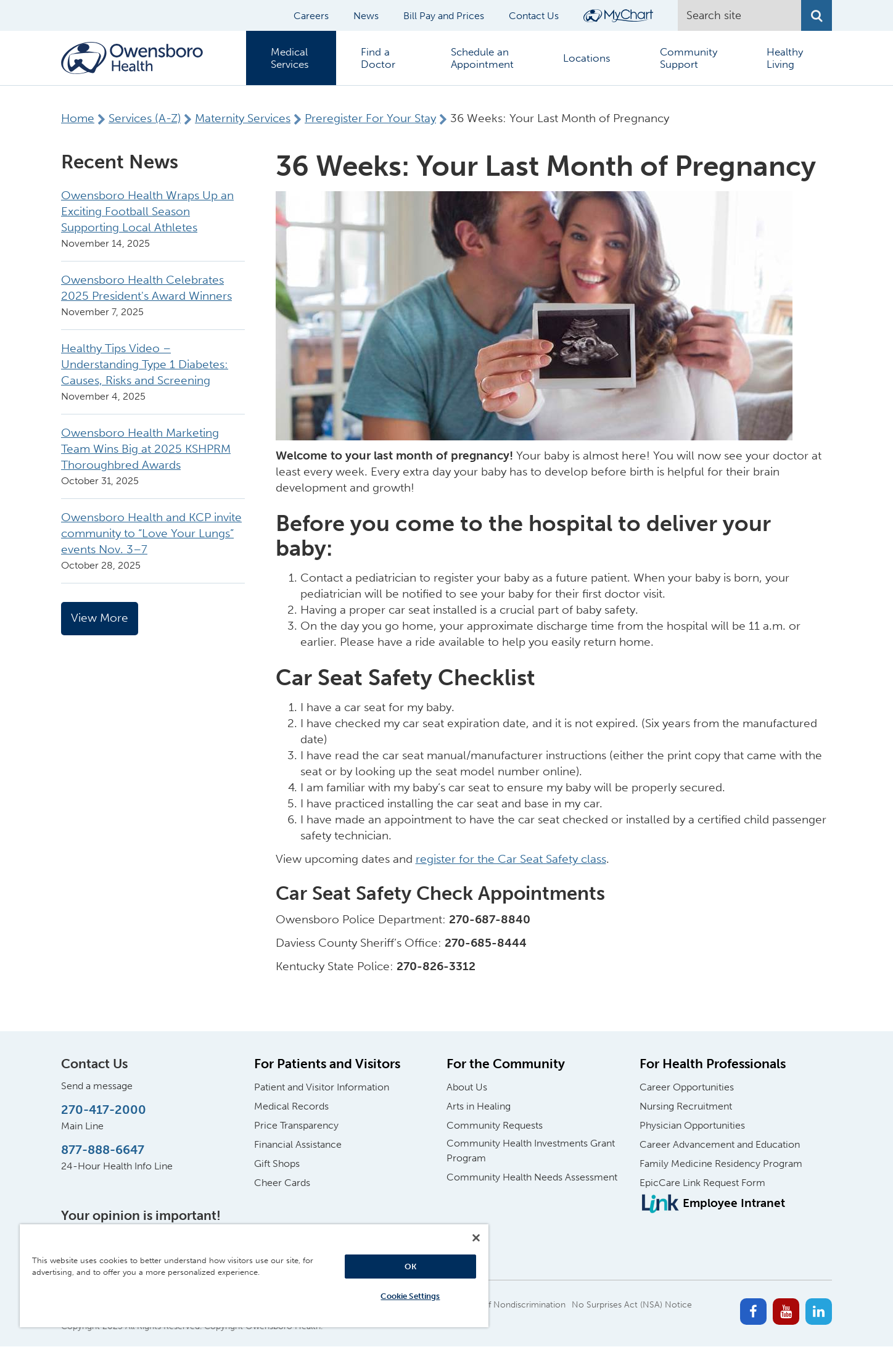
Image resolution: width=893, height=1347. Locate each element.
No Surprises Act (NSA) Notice (632, 1305)
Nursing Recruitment (686, 1106)
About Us (466, 1087)
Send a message (97, 1086)
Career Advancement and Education (720, 1144)
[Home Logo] (132, 57)
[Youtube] (786, 1311)
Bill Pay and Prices (443, 16)
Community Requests (494, 1125)
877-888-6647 (102, 1149)
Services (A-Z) (145, 118)
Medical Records (291, 1106)
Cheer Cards (282, 1182)
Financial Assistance (298, 1144)
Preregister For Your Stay (370, 118)
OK (410, 1266)
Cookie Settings (410, 1296)
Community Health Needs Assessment (531, 1177)
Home (77, 118)
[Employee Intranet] (712, 1203)
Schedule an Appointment (482, 58)
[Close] (476, 1238)
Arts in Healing (478, 1106)
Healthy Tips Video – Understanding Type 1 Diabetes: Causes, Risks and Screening (144, 364)
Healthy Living (785, 58)
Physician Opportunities (692, 1125)
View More (99, 618)
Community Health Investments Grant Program (530, 1150)
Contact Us (534, 16)
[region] (254, 1275)
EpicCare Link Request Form (702, 1182)
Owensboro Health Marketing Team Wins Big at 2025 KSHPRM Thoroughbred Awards (146, 449)
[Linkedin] (818, 1311)
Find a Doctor (378, 58)
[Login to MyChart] (618, 15)
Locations (587, 58)
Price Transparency (296, 1125)
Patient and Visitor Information (321, 1087)
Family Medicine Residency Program (721, 1163)
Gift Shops (277, 1163)
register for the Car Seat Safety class (511, 859)
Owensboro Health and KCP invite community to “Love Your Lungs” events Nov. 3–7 (151, 533)
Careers (311, 16)
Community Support (688, 58)
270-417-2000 (103, 1109)
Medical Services (290, 58)
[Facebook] (753, 1311)
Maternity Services (242, 118)
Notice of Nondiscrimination (509, 1305)
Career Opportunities (687, 1087)
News (366, 16)
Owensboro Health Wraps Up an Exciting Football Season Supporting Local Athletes (147, 211)
